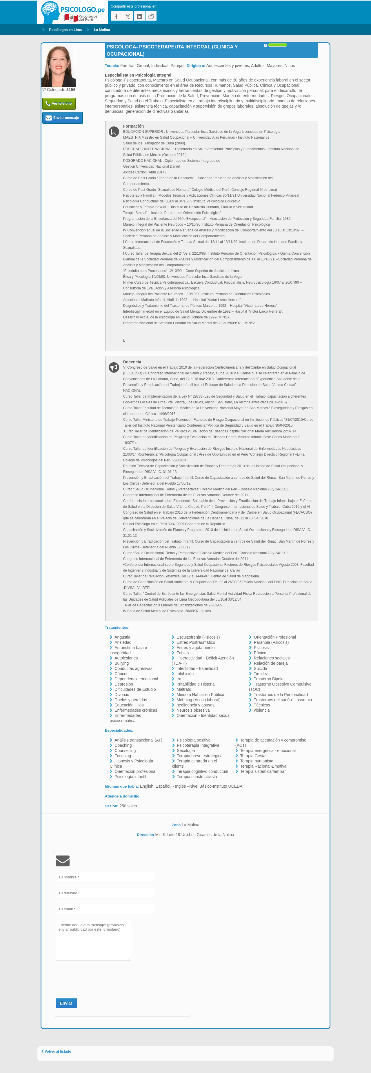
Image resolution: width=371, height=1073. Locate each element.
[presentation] (100, 978)
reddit (151, 16)
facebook (116, 16)
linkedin (139, 16)
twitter (127, 16)
